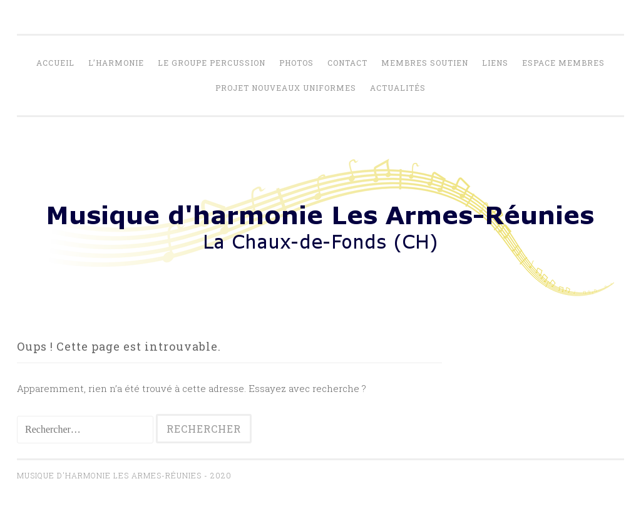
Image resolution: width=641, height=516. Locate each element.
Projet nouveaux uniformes (285, 88)
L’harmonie (116, 63)
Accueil (55, 63)
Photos (296, 63)
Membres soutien (424, 63)
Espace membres (563, 63)
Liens (495, 63)
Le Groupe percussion (211, 63)
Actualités (398, 88)
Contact (347, 63)
